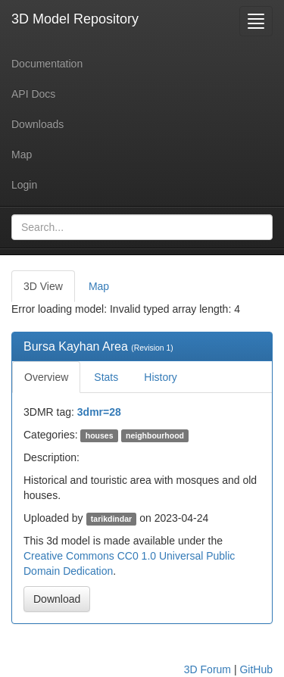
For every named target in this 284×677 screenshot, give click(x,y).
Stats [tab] (106, 377)
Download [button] (56, 599)
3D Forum (207, 669)
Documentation (47, 64)
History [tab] (160, 377)
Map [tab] (99, 286)
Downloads (37, 124)
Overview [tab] (46, 377)
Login (24, 185)
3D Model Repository (75, 19)
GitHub (256, 669)
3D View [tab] (43, 286)
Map (21, 154)
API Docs (33, 94)
